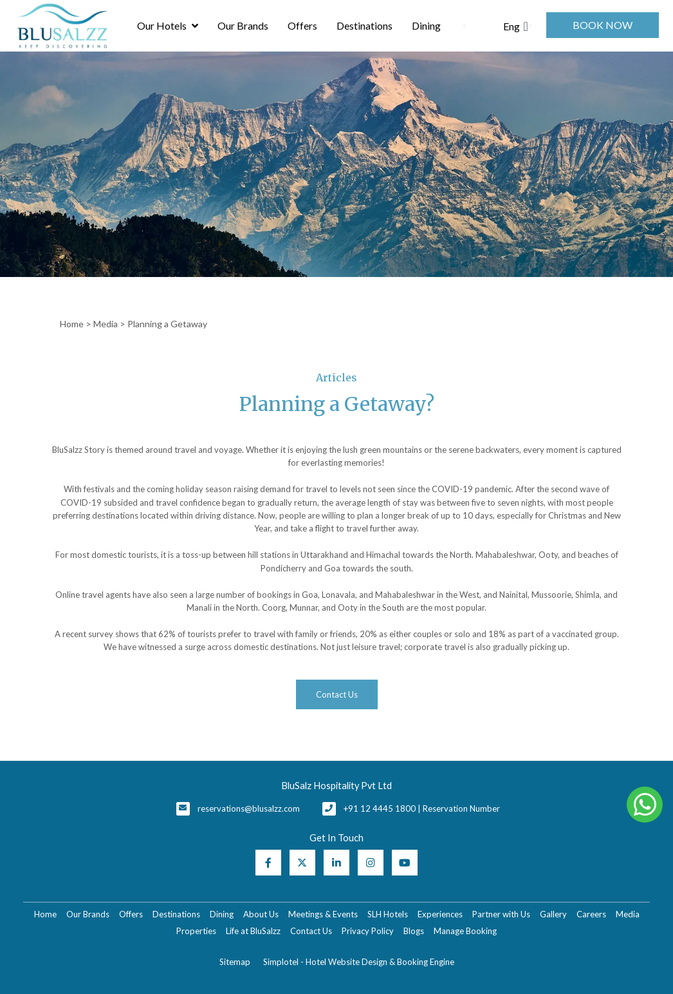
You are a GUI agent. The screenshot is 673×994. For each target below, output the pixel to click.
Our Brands (242, 25)
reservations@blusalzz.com (249, 808)
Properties (196, 931)
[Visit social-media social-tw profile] (302, 862)
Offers (302, 25)
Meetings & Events (323, 914)
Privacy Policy (368, 931)
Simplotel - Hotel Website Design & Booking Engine (358, 962)
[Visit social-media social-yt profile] (405, 862)
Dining (426, 25)
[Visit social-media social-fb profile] (268, 862)
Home (72, 323)
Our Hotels (167, 26)
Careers (591, 914)
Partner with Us (501, 914)
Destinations (364, 25)
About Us (261, 914)
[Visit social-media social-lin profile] (336, 862)
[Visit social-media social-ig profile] (370, 862)
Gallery (553, 914)
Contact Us (311, 931)
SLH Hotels (387, 914)
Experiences (440, 914)
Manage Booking (465, 931)
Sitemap (234, 962)
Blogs (413, 931)
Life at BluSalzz (253, 931)
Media (105, 323)
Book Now (602, 25)
